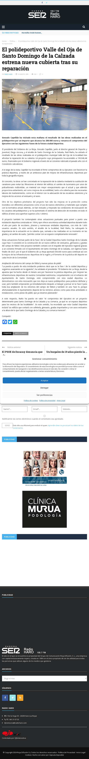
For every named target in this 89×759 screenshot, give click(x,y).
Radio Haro (9, 74)
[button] (85, 358)
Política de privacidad (47, 400)
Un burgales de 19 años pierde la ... (66, 351)
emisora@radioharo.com (17, 723)
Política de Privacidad (66, 752)
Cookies (28, 755)
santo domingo (21, 333)
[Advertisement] (44, 561)
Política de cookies (31, 400)
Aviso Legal (61, 400)
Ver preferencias (45, 395)
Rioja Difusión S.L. (24, 752)
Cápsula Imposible (56, 755)
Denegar (44, 387)
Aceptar (44, 380)
